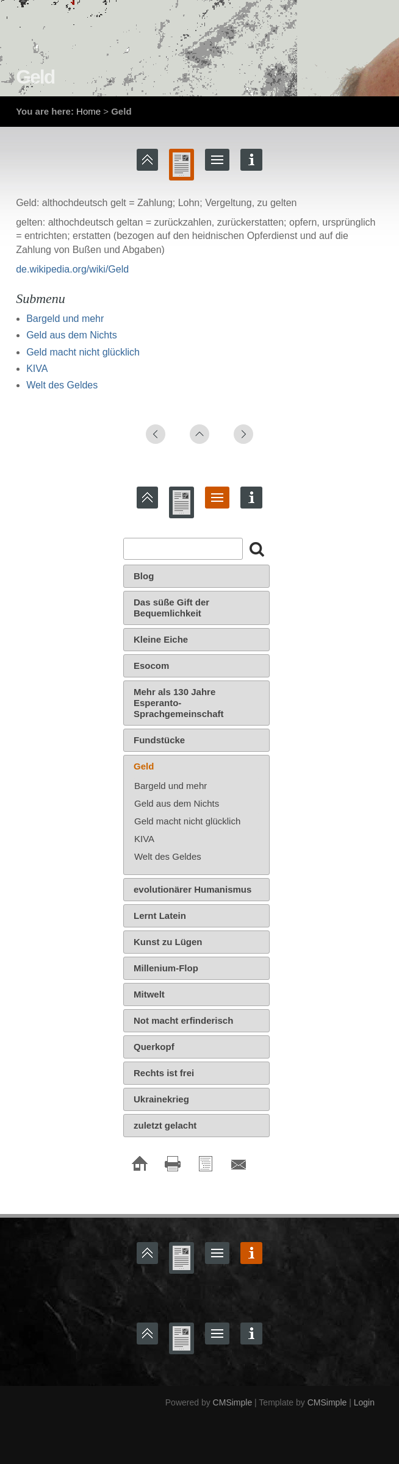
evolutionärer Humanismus (192, 889)
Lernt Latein (160, 915)
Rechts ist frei (164, 1073)
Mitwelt (149, 994)
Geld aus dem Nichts (71, 335)
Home (88, 111)
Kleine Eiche (161, 639)
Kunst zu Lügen (168, 942)
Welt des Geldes (62, 385)
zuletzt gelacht (165, 1125)
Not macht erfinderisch (183, 1020)
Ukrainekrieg (161, 1099)
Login (364, 1402)
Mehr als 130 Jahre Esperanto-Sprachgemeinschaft (179, 703)
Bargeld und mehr (65, 318)
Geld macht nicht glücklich (83, 352)
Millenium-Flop (166, 968)
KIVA (37, 368)
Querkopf (154, 1046)
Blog (144, 576)
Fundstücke (159, 740)
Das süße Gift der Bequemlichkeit (171, 607)
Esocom (151, 665)
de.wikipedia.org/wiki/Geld (72, 269)
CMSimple (233, 1402)
